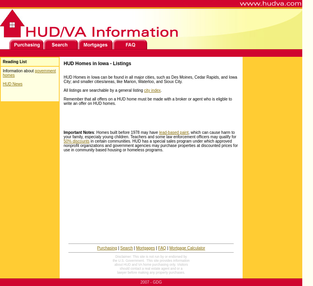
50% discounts (76, 141)
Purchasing (107, 248)
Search (126, 248)
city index (152, 90)
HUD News (12, 84)
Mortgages (145, 248)
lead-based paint (174, 132)
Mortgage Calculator (187, 248)
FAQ (162, 248)
